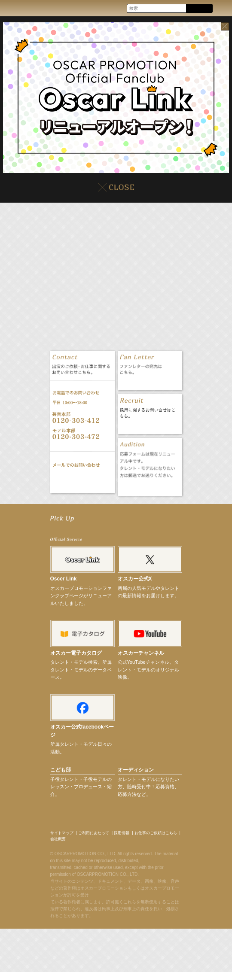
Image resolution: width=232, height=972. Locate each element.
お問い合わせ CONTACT (82, 480)
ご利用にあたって (93, 833)
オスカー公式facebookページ (82, 731)
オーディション (136, 770)
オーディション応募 (150, 487)
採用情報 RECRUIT (150, 425)
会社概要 (58, 839)
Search (199, 9)
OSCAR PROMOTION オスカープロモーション (14, 8)
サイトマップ (61, 833)
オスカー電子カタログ (76, 653)
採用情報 (121, 833)
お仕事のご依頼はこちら (155, 833)
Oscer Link (63, 579)
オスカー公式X (135, 579)
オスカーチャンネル (141, 653)
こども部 (60, 770)
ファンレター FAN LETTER (150, 381)
